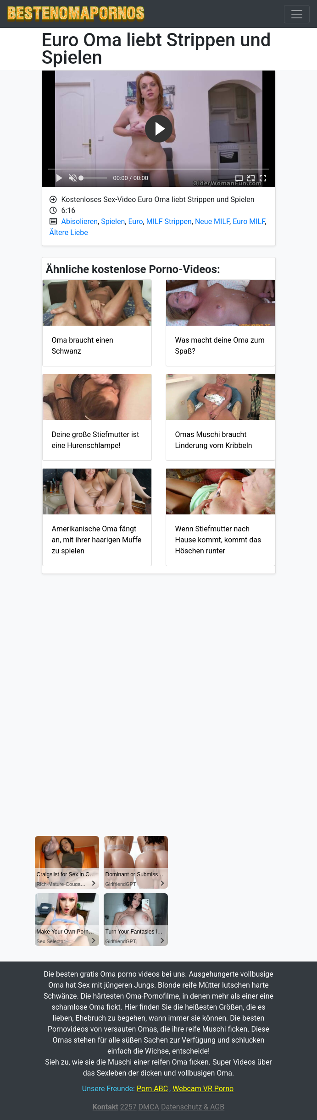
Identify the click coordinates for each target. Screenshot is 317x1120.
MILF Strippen (169, 221)
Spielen (113, 221)
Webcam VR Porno (203, 1088)
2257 (128, 1107)
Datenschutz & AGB (192, 1107)
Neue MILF (212, 221)
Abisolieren (79, 221)
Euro (135, 221)
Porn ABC (152, 1088)
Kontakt (105, 1107)
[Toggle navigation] (297, 14)
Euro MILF (249, 221)
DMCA (149, 1107)
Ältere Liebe (69, 232)
